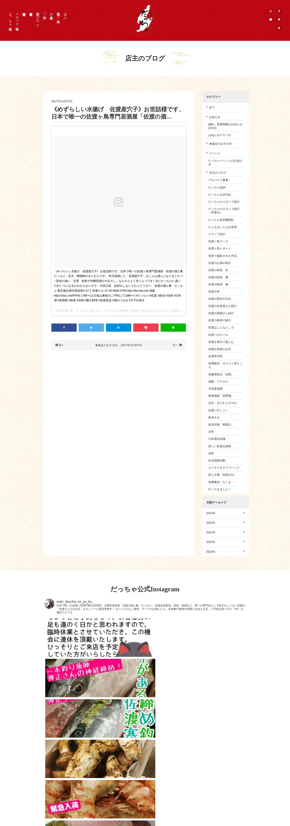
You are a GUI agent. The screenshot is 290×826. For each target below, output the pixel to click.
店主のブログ (38, 17)
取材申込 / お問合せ (219, 768)
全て (212, 107)
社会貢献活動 (216, 460)
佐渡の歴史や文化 (219, 298)
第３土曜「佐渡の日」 (222, 474)
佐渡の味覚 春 (218, 284)
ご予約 (44, 12)
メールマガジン (216, 799)
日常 (211, 431)
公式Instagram (215, 789)
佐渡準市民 (215, 356)
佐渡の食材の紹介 (219, 320)
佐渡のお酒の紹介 (219, 263)
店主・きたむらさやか (222, 403)
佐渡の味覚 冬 (218, 270)
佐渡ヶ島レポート (219, 248)
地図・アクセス (218, 381)
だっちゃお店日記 (219, 194)
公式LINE (212, 794)
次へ (175, 345)
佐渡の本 (214, 291)
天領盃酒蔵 (215, 388)
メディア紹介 (216, 234)
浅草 (211, 453)
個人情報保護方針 (217, 773)
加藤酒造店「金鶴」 (221, 374)
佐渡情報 (171, 794)
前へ (61, 345)
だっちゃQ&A (217, 187)
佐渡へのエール (218, 334)
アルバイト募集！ (219, 180)
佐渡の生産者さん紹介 (222, 306)
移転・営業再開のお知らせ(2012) (225, 126)
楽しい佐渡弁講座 (219, 446)
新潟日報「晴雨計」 (221, 424)
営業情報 (171, 789)
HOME (169, 763)
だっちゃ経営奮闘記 (221, 219)
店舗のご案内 (58, 14)
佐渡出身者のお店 (219, 349)
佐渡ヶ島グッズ (218, 241)
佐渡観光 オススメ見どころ (225, 365)
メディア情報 (17, 17)
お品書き (51, 14)
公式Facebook (215, 778)
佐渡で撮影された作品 (222, 255)
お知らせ (215, 117)
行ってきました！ (219, 489)
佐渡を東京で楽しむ (221, 342)
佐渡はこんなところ (221, 327)
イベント (215, 153)
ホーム (65, 14)
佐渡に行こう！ (218, 410)
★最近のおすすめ (220, 143)
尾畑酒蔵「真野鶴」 (221, 395)
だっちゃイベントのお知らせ (225, 162)
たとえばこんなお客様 (222, 227)
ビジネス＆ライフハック (224, 467)
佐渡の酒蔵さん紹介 (221, 313)
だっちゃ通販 (10, 17)
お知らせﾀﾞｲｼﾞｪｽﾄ (219, 135)
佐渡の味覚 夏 (218, 277)
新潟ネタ (214, 417)
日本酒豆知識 (216, 438)
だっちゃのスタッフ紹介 (224, 201)
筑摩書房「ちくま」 (221, 482)
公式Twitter (213, 784)
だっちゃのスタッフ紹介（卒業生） (224, 210)
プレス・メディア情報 (220, 763)
